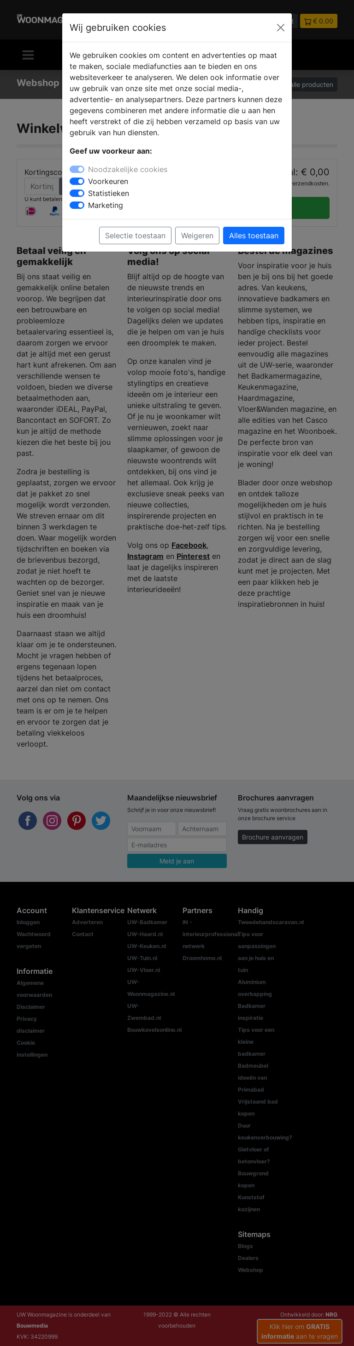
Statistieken (108, 193)
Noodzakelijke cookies (127, 169)
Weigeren (197, 235)
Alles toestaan (253, 235)
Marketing (105, 205)
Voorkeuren (108, 181)
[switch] (77, 181)
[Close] (280, 27)
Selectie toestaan (135, 235)
